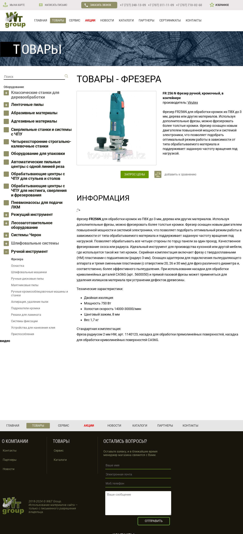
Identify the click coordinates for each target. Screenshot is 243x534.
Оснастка (17, 265)
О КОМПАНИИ (15, 441)
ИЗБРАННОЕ (221, 5)
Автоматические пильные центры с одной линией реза (37, 164)
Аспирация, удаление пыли (29, 302)
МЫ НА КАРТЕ (17, 5)
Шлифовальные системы (35, 243)
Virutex (193, 102)
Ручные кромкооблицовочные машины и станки (39, 293)
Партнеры (9, 460)
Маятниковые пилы (24, 285)
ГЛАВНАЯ (40, 20)
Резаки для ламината (26, 314)
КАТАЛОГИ (126, 20)
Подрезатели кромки (25, 308)
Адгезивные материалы (34, 121)
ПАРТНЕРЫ (146, 20)
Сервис (59, 450)
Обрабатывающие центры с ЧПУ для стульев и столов (38, 176)
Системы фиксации (24, 321)
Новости (8, 469)
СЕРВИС (74, 20)
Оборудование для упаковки (38, 153)
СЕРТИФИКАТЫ (170, 20)
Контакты (9, 450)
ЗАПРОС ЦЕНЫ (134, 174)
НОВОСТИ (107, 20)
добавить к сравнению (180, 174)
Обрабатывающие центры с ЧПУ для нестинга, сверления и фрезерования (39, 190)
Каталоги (60, 460)
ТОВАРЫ (58, 20)
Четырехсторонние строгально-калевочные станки (41, 143)
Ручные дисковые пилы (27, 278)
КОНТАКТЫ (193, 20)
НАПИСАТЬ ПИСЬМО (55, 5)
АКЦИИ (90, 20)
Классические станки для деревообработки (35, 94)
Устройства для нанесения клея (33, 327)
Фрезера (141, 79)
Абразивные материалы (34, 113)
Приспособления (22, 334)
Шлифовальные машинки (29, 272)
